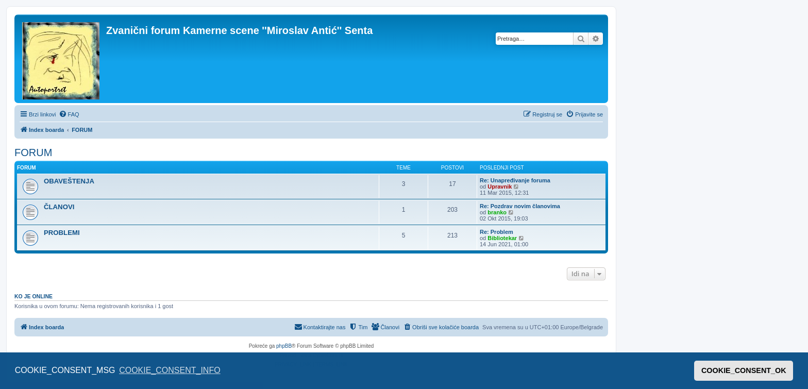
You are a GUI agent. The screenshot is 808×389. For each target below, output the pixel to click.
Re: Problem (496, 232)
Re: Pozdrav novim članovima (520, 206)
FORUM (33, 152)
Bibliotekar (502, 238)
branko (497, 212)
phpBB (284, 346)
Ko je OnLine (33, 296)
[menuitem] (69, 114)
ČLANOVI (59, 207)
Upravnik (499, 186)
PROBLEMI (62, 232)
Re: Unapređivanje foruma (515, 180)
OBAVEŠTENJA (69, 181)
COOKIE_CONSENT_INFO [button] (169, 370)
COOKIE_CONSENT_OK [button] (743, 370)
